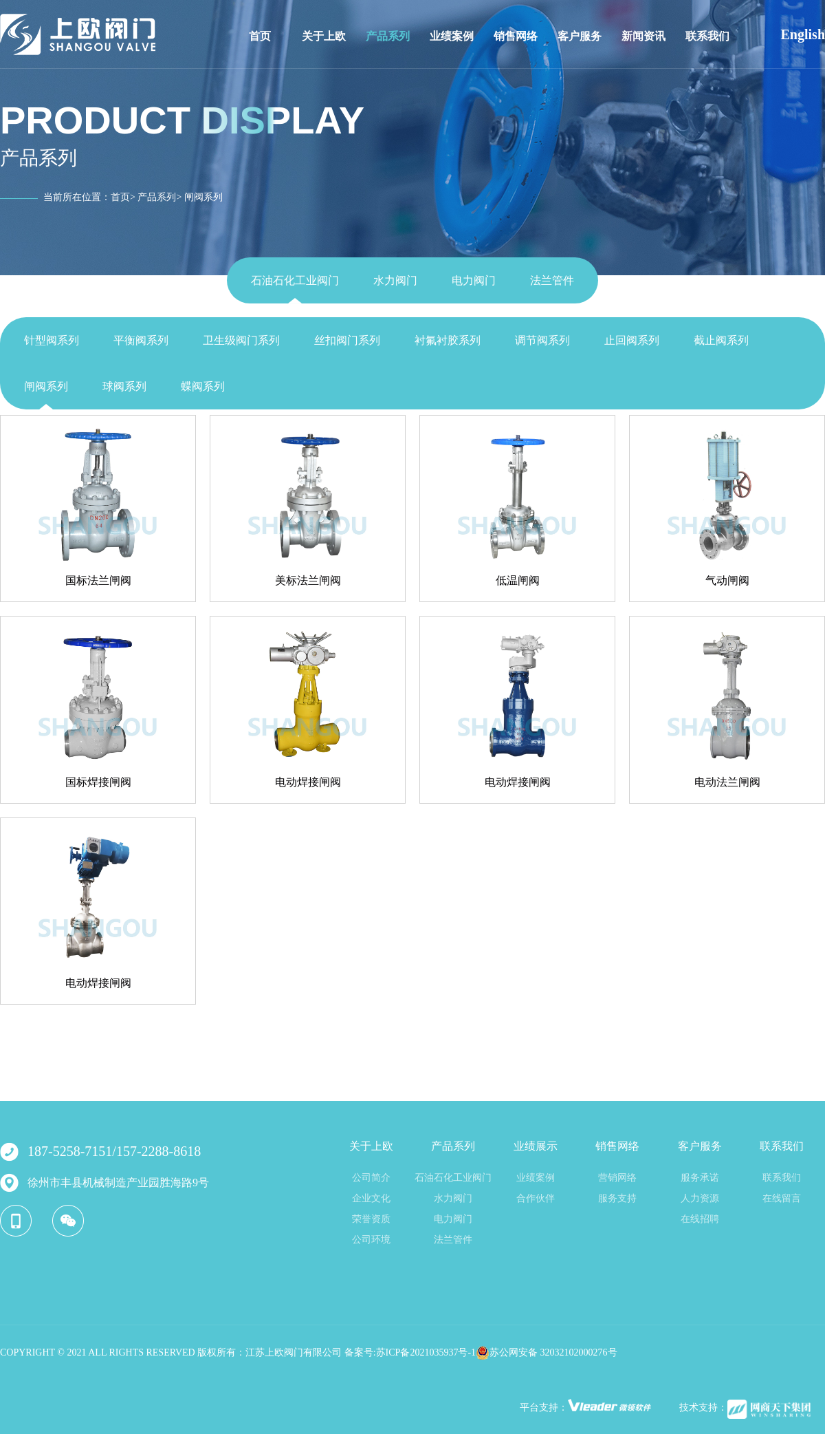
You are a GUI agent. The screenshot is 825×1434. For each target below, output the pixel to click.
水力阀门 (395, 280)
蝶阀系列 (203, 386)
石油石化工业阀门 (295, 280)
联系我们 (707, 36)
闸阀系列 (46, 386)
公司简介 (371, 1178)
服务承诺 (700, 1178)
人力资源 (700, 1198)
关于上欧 (324, 36)
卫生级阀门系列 (241, 340)
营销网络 (617, 1178)
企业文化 (371, 1198)
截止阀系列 (721, 340)
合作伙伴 (535, 1198)
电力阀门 (474, 280)
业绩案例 (452, 36)
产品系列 (388, 36)
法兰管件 (552, 280)
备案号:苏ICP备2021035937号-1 (410, 1352)
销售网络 (516, 36)
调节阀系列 (542, 340)
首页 (260, 36)
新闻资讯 (644, 36)
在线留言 (781, 1198)
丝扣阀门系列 (347, 340)
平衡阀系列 (140, 340)
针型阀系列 (51, 340)
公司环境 (371, 1239)
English (803, 34)
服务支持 (617, 1198)
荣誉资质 (371, 1219)
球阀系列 (124, 386)
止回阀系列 (631, 340)
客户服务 (580, 36)
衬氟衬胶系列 (448, 340)
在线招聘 (700, 1219)
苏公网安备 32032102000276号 (546, 1353)
